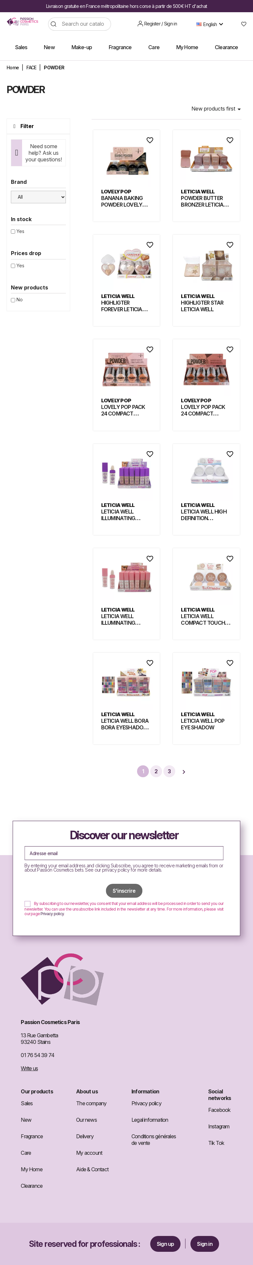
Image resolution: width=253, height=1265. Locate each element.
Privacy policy (52, 913)
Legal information (149, 1119)
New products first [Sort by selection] (217, 109)
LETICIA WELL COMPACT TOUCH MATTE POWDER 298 (206, 623)
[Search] (79, 24)
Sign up (165, 1244)
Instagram (219, 1126)
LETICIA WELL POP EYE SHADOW (202, 724)
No (19, 299)
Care (26, 1152)
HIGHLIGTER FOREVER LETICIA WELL (121, 309)
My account (89, 1152)
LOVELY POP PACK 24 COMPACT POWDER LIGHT (123, 413)
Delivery (85, 1136)
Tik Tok (216, 1143)
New (26, 1119)
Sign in (204, 1244)
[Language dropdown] (211, 24)
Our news (86, 1119)
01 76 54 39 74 (37, 1055)
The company (91, 1103)
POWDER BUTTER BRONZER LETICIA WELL (202, 205)
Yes (20, 231)
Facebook (219, 1110)
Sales (27, 1103)
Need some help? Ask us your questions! (43, 153)
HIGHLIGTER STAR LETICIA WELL (202, 306)
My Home (31, 1169)
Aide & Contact (92, 1169)
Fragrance (32, 1136)
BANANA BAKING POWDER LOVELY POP (122, 205)
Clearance (31, 1185)
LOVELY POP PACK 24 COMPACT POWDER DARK (203, 413)
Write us (29, 1068)
